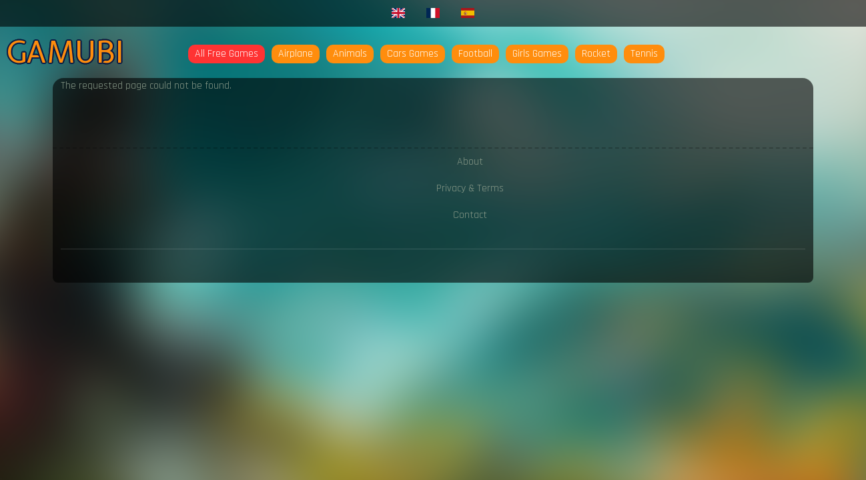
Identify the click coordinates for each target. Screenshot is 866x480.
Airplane (295, 54)
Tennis (644, 54)
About (470, 162)
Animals (350, 54)
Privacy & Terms (470, 188)
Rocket (596, 54)
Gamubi (65, 52)
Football (475, 54)
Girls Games (537, 54)
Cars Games (412, 54)
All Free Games (226, 54)
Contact (470, 215)
